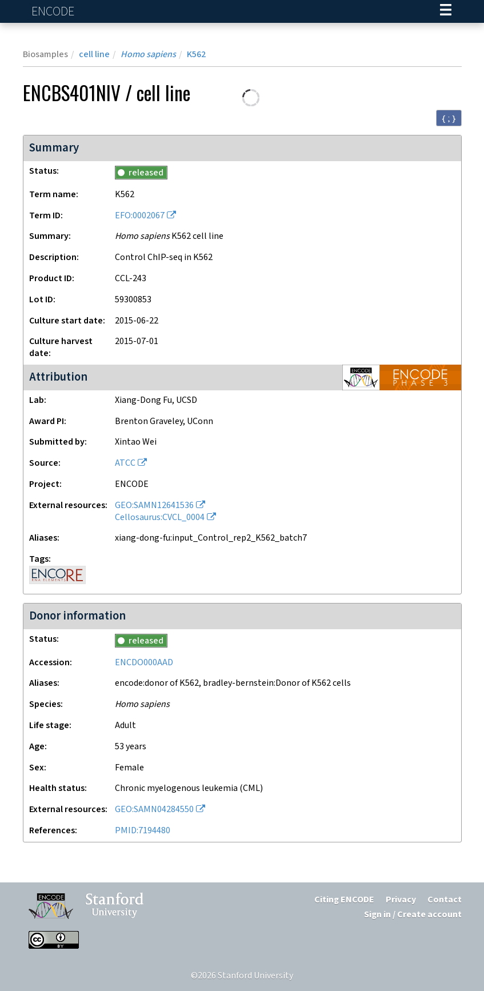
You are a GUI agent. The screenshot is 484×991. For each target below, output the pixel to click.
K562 (196, 55)
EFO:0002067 (140, 216)
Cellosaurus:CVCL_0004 (160, 518)
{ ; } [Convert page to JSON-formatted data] (448, 118)
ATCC (125, 463)
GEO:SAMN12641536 (154, 506)
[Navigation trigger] (446, 11)
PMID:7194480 (142, 831)
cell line (94, 55)
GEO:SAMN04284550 (154, 810)
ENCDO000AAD (144, 663)
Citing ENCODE (344, 900)
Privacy (401, 900)
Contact (444, 900)
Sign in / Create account (413, 915)
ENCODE (54, 11)
